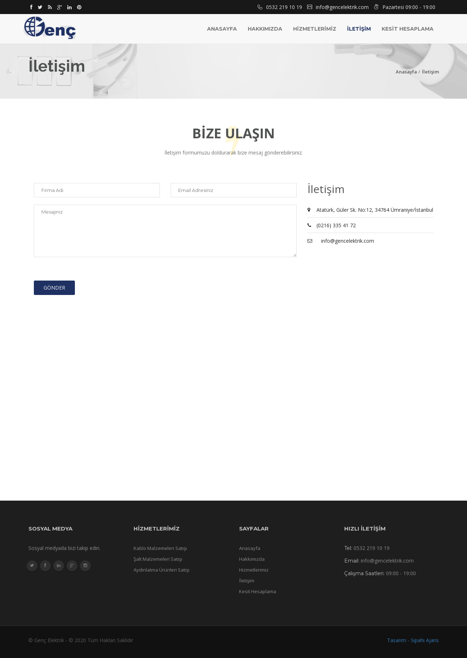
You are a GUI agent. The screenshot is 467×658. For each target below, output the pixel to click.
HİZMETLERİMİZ (314, 29)
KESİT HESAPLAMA (408, 29)
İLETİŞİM (359, 29)
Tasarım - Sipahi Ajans (413, 640)
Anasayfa (222, 29)
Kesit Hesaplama (257, 591)
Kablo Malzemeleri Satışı (160, 548)
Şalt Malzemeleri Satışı (158, 559)
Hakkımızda (265, 29)
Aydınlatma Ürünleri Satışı (161, 570)
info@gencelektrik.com (347, 240)
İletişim (430, 71)
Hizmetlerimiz (254, 570)
